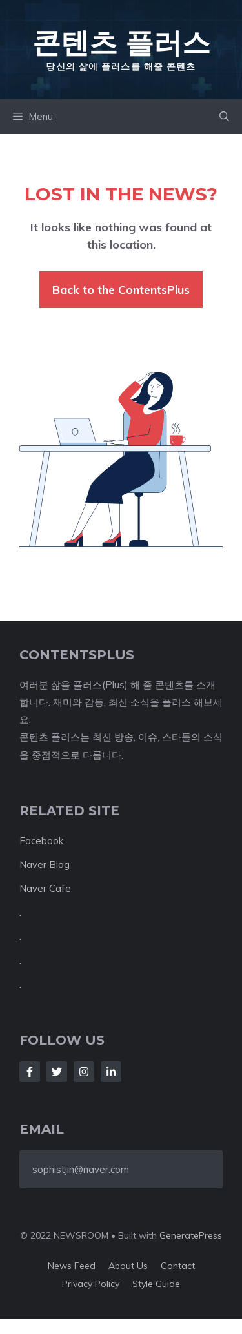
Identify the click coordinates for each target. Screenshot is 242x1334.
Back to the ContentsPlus (121, 289)
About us (128, 1265)
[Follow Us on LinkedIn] (111, 1071)
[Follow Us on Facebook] (29, 1071)
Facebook (41, 841)
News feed (72, 1265)
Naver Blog (44, 864)
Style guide (156, 1284)
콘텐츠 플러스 (121, 42)
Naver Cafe (45, 888)
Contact (178, 1265)
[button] (224, 116)
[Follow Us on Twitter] (56, 1071)
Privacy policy (90, 1284)
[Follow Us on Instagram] (84, 1071)
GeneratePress (190, 1235)
